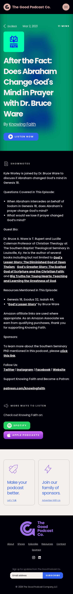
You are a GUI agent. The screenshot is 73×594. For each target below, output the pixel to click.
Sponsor (36, 550)
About (10, 544)
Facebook (43, 370)
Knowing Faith (22, 124)
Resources (47, 544)
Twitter (9, 370)
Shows (21, 544)
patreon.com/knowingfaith (24, 388)
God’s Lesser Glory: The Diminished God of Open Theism (35, 262)
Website (59, 370)
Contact (61, 544)
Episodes (33, 544)
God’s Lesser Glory (22, 304)
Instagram (25, 370)
